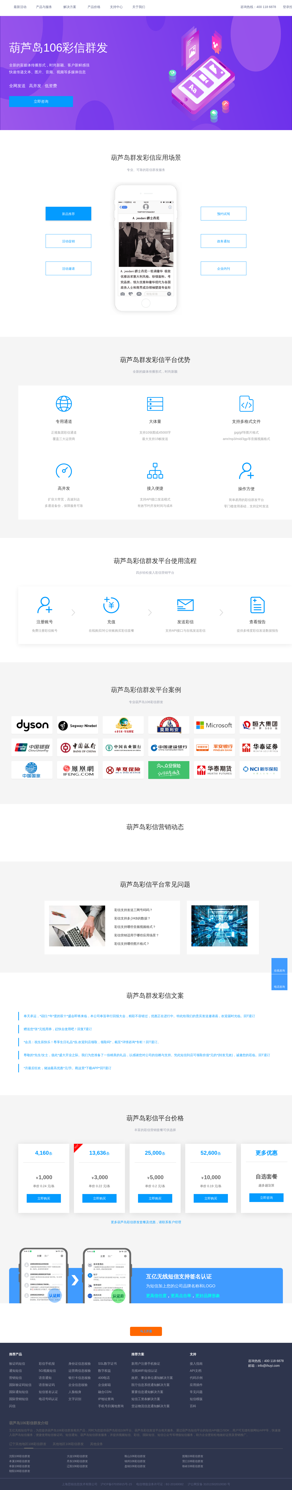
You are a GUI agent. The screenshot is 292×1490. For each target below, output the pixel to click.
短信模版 (196, 1399)
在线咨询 (279, 970)
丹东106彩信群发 (77, 1461)
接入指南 (196, 1363)
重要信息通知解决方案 (147, 1392)
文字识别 (74, 1399)
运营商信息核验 (79, 1370)
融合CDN (104, 1392)
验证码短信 (17, 1363)
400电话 (104, 1378)
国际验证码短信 (20, 1385)
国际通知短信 (18, 1392)
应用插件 (196, 1385)
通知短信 (15, 1370)
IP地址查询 (106, 1399)
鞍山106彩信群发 (135, 1456)
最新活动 (20, 7)
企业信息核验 (78, 1385)
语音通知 (45, 1378)
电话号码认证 (48, 1399)
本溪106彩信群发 (19, 1461)
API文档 (195, 1370)
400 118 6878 (266, 7)
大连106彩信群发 (77, 1456)
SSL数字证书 (107, 1363)
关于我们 (138, 7)
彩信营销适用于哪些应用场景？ (136, 935)
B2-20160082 (175, 1484)
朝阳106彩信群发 (19, 1471)
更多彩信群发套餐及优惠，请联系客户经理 (146, 1222)
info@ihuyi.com (269, 1365)
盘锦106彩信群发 (135, 1466)
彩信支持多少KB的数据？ (132, 918)
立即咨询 (41, 101)
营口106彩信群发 (192, 1461)
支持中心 (116, 7)
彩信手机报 (47, 1363)
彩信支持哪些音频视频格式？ (135, 927)
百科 (193, 1406)
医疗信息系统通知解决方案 (150, 1385)
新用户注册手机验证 (145, 1363)
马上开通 (146, 1331)
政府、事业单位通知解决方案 (152, 1378)
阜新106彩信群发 (19, 1466)
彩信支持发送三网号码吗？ (133, 910)
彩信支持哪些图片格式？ (131, 943)
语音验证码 (47, 1385)
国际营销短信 (18, 1399)
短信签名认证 (48, 1392)
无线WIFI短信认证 (144, 1370)
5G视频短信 (47, 1370)
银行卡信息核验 (79, 1378)
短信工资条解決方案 (145, 1399)
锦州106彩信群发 (135, 1461)
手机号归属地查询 (111, 1406)
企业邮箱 (104, 1385)
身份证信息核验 (79, 1363)
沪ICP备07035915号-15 (116, 1484)
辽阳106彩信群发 (77, 1466)
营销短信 (15, 1378)
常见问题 (196, 1392)
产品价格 (94, 7)
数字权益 (104, 1370)
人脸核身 (74, 1392)
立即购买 (43, 1198)
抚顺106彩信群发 (192, 1456)
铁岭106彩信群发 (192, 1466)
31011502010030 (214, 1484)
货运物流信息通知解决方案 (150, 1406)
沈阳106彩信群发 (19, 1456)
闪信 (12, 1406)
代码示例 (196, 1378)
